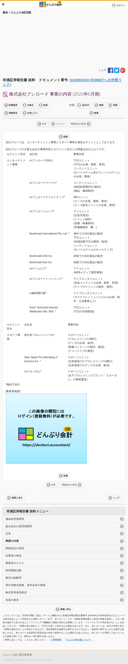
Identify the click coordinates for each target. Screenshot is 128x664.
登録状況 (13, 113)
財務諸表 (13, 105)
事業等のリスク (15, 563)
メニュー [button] (3, 4)
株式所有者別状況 (16, 592)
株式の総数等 (14, 577)
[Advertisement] (64, 40)
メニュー (60, 124)
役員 (45, 105)
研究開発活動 (14, 570)
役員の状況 (12, 599)
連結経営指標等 (15, 519)
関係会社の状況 (78, 124)
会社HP (85, 105)
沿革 (44, 124)
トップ (116, 498)
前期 (65, 137)
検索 (101, 105)
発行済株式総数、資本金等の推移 (26, 585)
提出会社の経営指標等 (19, 526)
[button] (119, 5)
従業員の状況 (14, 555)
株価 (96, 113)
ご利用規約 (55, 639)
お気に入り (32, 113)
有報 (115, 105)
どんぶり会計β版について (78, 639)
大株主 (30, 105)
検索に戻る (17, 498)
